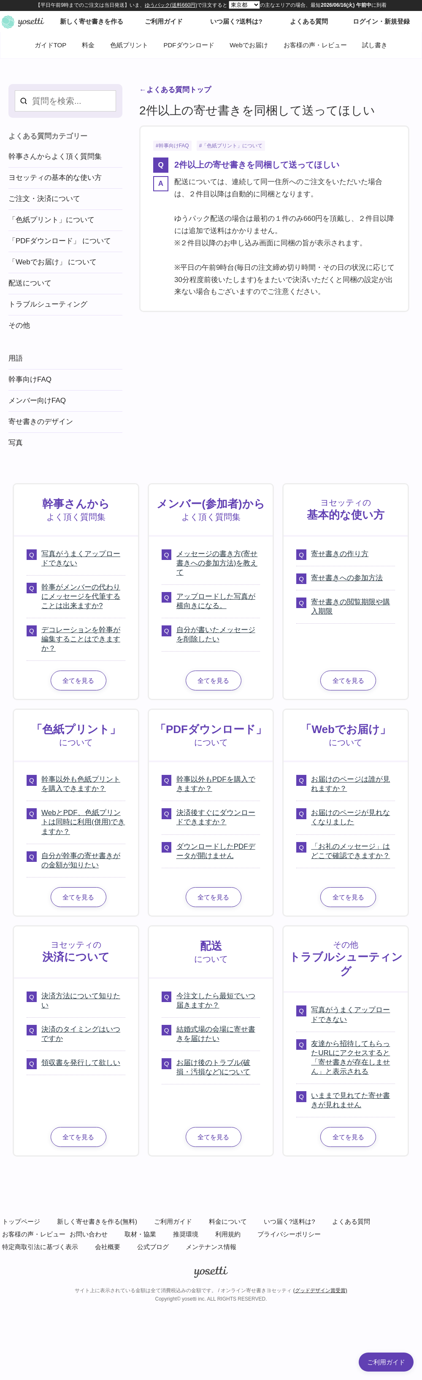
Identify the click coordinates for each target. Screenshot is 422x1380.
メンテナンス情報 (211, 1246)
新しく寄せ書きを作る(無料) (97, 1221)
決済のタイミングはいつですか (80, 1034)
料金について (228, 1221)
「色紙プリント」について (232, 146)
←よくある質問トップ (175, 90)
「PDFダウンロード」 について (59, 241)
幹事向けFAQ (174, 146)
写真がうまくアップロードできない (80, 558)
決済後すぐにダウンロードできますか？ (215, 817)
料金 (88, 45)
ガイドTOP (51, 45)
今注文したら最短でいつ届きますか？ (215, 1000)
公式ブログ (153, 1246)
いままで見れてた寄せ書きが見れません (350, 1100)
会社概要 (107, 1246)
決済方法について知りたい (80, 1000)
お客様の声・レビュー (315, 45)
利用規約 (228, 1234)
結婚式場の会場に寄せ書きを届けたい (215, 1034)
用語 (15, 358)
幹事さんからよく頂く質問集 (55, 156)
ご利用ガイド (173, 1221)
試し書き (374, 45)
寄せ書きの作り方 (339, 554)
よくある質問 (351, 1221)
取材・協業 (140, 1234)
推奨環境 (185, 1234)
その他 (19, 325)
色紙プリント (129, 45)
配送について (29, 283)
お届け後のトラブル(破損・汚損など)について (213, 1067)
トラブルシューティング (47, 304)
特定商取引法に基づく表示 (40, 1246)
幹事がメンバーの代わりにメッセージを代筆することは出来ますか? (80, 596)
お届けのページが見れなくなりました (350, 817)
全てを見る (78, 680)
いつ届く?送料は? (289, 1221)
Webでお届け (249, 45)
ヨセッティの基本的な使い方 (55, 178)
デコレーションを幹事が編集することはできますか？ (80, 639)
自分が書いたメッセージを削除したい (215, 634)
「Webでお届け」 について (52, 262)
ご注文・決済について (44, 199)
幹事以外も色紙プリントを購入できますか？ (80, 784)
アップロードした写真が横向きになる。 (215, 601)
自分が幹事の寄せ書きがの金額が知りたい (80, 860)
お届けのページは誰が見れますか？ (350, 784)
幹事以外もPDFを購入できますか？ (215, 784)
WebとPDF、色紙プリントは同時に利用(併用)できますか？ (83, 822)
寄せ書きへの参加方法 (347, 578)
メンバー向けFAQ (37, 401)
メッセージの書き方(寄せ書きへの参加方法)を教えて (217, 563)
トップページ (21, 1221)
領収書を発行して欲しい (80, 1063)
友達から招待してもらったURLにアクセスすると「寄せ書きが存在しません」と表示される (350, 1058)
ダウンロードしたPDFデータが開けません (215, 851)
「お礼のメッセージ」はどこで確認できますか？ (350, 851)
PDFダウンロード (189, 45)
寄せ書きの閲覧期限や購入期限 (350, 606)
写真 (15, 443)
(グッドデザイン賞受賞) (320, 1290)
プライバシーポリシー (289, 1234)
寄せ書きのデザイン (40, 422)
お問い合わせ (89, 1234)
